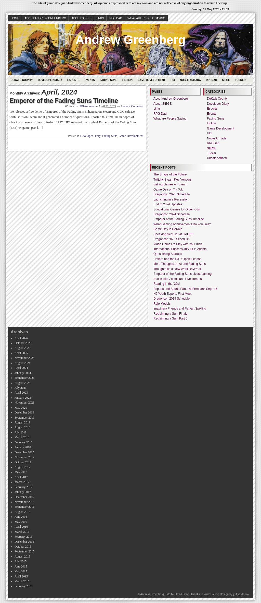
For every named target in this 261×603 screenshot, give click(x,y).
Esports (73, 80)
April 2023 (21, 392)
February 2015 (23, 586)
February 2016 (23, 536)
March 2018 (22, 437)
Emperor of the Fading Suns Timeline (63, 100)
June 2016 (21, 516)
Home (15, 18)
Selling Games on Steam (170, 184)
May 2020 (21, 407)
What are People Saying (146, 18)
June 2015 (21, 566)
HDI (173, 80)
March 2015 (22, 581)
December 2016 (24, 497)
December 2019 (24, 412)
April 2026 (21, 338)
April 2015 (21, 576)
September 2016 (24, 507)
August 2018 (22, 427)
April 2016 (21, 526)
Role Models (162, 303)
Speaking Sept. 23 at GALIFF (173, 234)
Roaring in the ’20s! (166, 284)
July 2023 (21, 387)
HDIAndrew (86, 106)
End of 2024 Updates (167, 204)
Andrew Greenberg (130, 39)
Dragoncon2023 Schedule (171, 239)
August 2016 (22, 512)
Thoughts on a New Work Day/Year (177, 269)
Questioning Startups (167, 254)
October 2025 (23, 343)
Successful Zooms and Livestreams (177, 279)
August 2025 (22, 348)
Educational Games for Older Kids (176, 209)
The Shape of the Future (170, 174)
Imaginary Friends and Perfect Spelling (179, 308)
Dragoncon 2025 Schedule (171, 194)
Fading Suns (108, 80)
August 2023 (22, 383)
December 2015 (24, 541)
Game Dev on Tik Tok (168, 189)
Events (90, 80)
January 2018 (23, 447)
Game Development (151, 80)
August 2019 (22, 422)
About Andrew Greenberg (45, 18)
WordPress (210, 594)
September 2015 (24, 551)
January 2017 (23, 492)
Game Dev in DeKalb (167, 229)
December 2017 (24, 452)
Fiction (127, 80)
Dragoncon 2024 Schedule (171, 214)
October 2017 (23, 462)
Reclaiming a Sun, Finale (170, 313)
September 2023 (24, 378)
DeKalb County (22, 80)
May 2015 (21, 571)
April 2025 (21, 353)
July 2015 (21, 561)
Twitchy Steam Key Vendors (172, 179)
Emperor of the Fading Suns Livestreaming (182, 274)
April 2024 (21, 368)
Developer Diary (50, 80)
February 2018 (23, 442)
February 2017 (23, 487)
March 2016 (22, 532)
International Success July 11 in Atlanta (180, 249)
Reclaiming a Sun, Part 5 (170, 318)
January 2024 (23, 373)
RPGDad (211, 80)
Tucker (240, 80)
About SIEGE (80, 18)
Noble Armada (190, 80)
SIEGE (226, 80)
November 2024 (24, 358)
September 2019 (24, 417)
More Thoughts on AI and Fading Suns (179, 264)
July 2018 (21, 432)
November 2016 (24, 502)
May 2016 (21, 522)
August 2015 (22, 556)
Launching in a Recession (170, 199)
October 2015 (23, 546)
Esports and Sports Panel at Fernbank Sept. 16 (185, 289)
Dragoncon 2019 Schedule (171, 298)
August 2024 (22, 363)
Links (100, 18)
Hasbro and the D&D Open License (177, 259)
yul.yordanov (241, 594)
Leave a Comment (132, 106)
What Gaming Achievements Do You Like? (182, 224)
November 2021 (24, 402)
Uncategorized (217, 158)
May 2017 (21, 472)
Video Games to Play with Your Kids (177, 244)
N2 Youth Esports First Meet (172, 293)
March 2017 (22, 482)
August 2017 (22, 467)
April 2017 (21, 477)
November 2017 (24, 457)
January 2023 (23, 397)
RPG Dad (115, 18)
